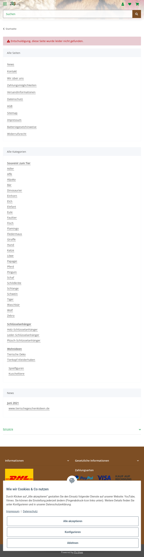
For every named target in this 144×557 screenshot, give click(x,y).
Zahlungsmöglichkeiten (21, 85)
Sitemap (12, 113)
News (10, 64)
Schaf (10, 277)
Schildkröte (14, 283)
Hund (10, 245)
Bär (9, 185)
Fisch (10, 223)
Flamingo (13, 228)
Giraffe (11, 239)
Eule (10, 212)
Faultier (12, 217)
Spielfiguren (16, 368)
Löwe (10, 255)
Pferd (10, 266)
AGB (9, 106)
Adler (10, 168)
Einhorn (12, 196)
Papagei (12, 261)
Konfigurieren (73, 532)
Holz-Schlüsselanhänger (22, 329)
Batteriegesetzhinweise (21, 127)
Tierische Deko (16, 354)
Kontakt (12, 71)
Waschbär (13, 304)
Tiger (10, 299)
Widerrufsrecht (16, 134)
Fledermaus (14, 234)
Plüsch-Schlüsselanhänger (23, 340)
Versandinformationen (21, 92)
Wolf (10, 310)
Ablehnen (72, 542)
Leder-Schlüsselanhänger (23, 335)
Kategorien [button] (8, 429)
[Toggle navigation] (5, 2)
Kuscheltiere (16, 373)
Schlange (13, 288)
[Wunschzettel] (129, 4)
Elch (9, 201)
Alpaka (11, 179)
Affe (9, 174)
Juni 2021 (13, 403)
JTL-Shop (78, 552)
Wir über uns (15, 78)
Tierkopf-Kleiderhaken (21, 360)
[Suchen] (68, 14)
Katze (10, 250)
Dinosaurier (14, 190)
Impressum (14, 120)
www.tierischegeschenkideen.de (29, 408)
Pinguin (12, 272)
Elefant (11, 206)
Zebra (10, 315)
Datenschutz (15, 99)
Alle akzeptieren (72, 521)
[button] (122, 4)
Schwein (12, 294)
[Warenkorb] (137, 4)
